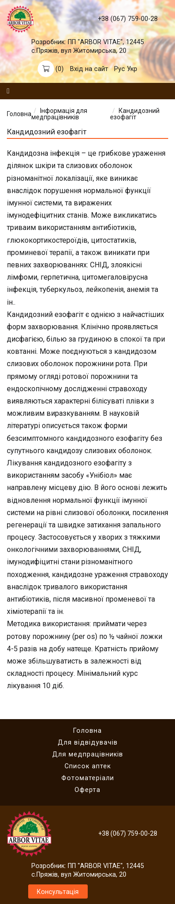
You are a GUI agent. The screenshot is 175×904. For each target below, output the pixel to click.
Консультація (58, 891)
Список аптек (88, 766)
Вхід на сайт (89, 68)
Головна (19, 113)
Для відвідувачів (88, 742)
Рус (119, 68)
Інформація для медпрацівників (59, 114)
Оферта (87, 789)
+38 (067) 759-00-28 (128, 18)
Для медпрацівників (87, 754)
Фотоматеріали (87, 777)
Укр (132, 68)
